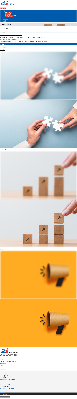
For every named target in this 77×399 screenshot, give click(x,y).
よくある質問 (3, 7)
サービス (4, 11)
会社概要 (4, 21)
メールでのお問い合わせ (5, 396)
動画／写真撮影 (8, 14)
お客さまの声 (5, 374)
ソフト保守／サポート (9, 16)
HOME (4, 10)
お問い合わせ (3, 8)
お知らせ (4, 20)
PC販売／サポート (8, 12)
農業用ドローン (8, 13)
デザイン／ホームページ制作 (10, 15)
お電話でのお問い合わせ (5, 397)
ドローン (4, 47)
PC (3, 46)
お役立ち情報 (5, 19)
